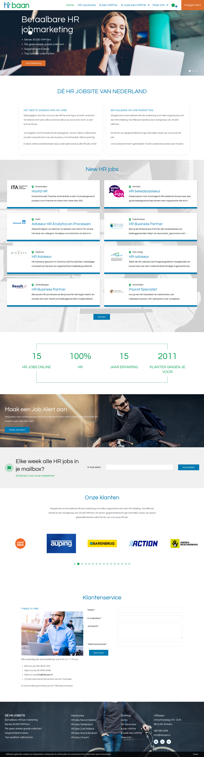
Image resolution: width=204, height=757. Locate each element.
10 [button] (107, 564)
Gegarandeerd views (16, 733)
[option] (102, 43)
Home (70, 5)
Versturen (98, 653)
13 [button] (118, 564)
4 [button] (86, 564)
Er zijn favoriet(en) (176, 6)
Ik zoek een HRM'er (136, 5)
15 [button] (126, 564)
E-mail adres (94, 467)
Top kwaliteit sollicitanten (19, 737)
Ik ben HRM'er (108, 5)
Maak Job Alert (17, 430)
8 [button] (100, 564)
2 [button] (193, 71)
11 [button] (111, 564)
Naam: (91, 610)
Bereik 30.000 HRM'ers (17, 724)
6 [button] (93, 564)
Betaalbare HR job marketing (21, 720)
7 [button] (96, 564)
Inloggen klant (192, 5)
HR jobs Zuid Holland (82, 728)
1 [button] (190, 71)
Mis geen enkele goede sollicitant (23, 728)
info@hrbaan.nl (45, 675)
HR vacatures (87, 5)
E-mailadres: (95, 618)
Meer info (161, 5)
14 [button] (122, 564)
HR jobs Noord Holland (83, 720)
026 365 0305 (161, 731)
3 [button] (196, 71)
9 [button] (104, 564)
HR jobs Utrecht (80, 737)
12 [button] (115, 564)
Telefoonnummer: (97, 644)
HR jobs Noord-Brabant (84, 733)
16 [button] (129, 564)
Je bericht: (93, 626)
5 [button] (89, 564)
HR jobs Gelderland (82, 724)
